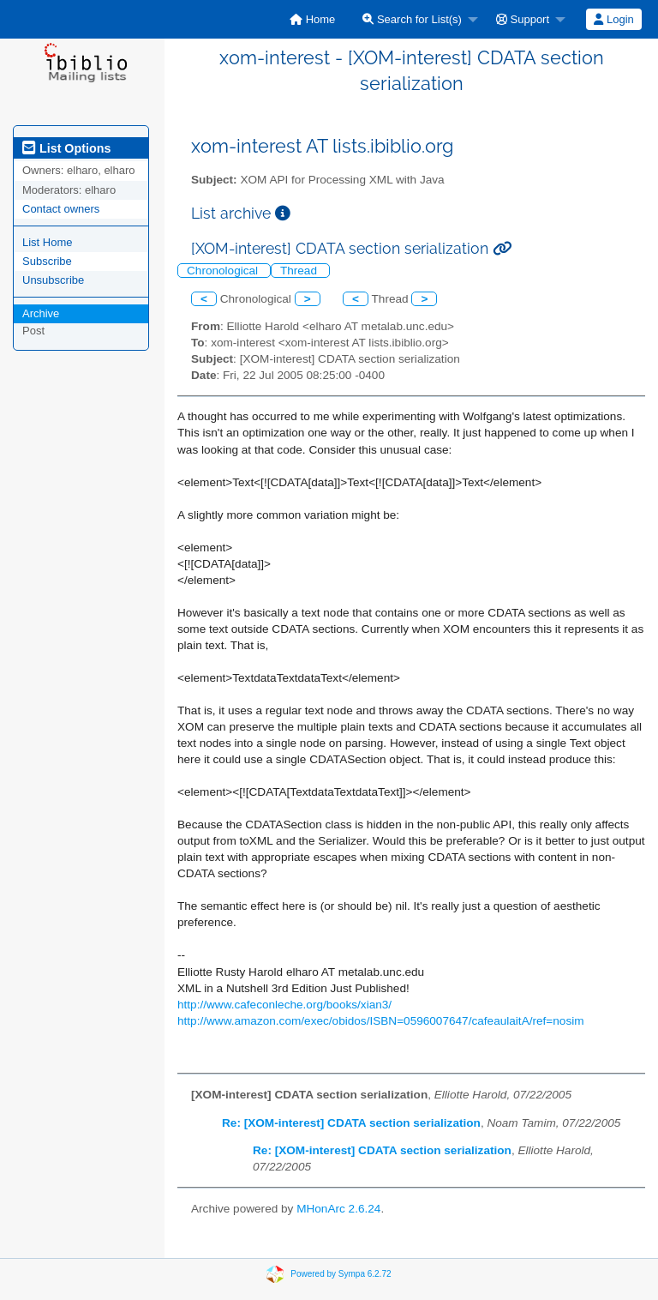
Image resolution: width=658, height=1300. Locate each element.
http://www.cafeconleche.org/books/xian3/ (284, 1004)
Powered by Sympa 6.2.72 (340, 1273)
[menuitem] (312, 19)
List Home (47, 242)
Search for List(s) (412, 19)
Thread (300, 270)
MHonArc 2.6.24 (338, 1208)
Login (613, 19)
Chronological (224, 270)
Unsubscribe (53, 280)
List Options (66, 148)
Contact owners (60, 208)
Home (312, 19)
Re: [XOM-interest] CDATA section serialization (351, 1122)
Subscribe (47, 261)
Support (522, 19)
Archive (40, 313)
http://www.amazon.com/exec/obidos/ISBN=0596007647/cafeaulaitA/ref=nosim (380, 1020)
